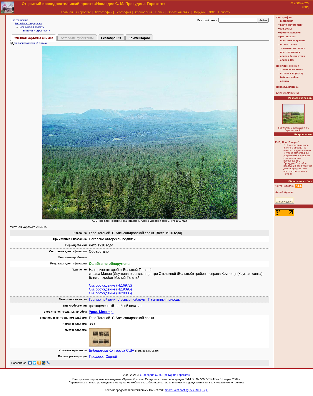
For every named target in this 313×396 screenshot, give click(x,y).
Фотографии (103, 12)
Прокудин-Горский (287, 65)
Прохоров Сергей (103, 356)
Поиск (159, 12)
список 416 (287, 60)
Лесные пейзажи (131, 299)
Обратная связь (178, 12)
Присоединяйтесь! (287, 87)
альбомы (286, 28)
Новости (224, 12)
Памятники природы (164, 299)
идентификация (290, 52)
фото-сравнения (290, 32)
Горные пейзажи (102, 299)
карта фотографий (291, 24)
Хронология (143, 12)
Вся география (19, 20)
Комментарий (139, 38)
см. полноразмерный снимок (28, 43)
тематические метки (292, 48)
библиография (289, 77)
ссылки (285, 81)
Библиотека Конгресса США (111, 350)
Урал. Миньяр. (101, 312)
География (123, 12)
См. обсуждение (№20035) (110, 293)
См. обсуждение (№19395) (110, 289)
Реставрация (111, 38)
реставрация (288, 36)
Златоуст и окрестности (36, 30)
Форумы (200, 12)
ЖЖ (212, 12)
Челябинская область (31, 27)
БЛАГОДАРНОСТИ (287, 93)
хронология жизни (291, 69)
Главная (67, 12)
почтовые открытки (292, 40)
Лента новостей (284, 186)
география (286, 21)
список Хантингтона (292, 56)
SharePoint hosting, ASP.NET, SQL (186, 390)
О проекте (83, 12)
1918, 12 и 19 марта (286, 142)
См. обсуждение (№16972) (110, 285)
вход (305, 6)
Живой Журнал (284, 192)
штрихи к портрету (291, 73)
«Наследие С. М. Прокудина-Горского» (165, 374)
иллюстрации (288, 44)
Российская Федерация (28, 23)
